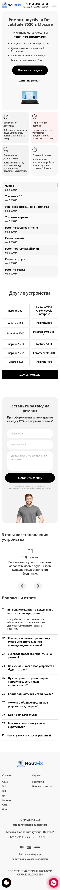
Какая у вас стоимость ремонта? (26, 735)
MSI (4, 786)
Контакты (38, 782)
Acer (4, 805)
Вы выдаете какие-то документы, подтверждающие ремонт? (27, 611)
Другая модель (30, 374)
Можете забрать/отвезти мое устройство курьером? (25, 704)
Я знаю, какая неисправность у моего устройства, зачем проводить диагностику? (26, 641)
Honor (6, 809)
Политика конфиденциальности (30, 858)
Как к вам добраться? (19, 714)
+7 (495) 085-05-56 (30, 820)
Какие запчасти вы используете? (27, 694)
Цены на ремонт (42, 786)
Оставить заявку (30, 478)
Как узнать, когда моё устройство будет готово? (28, 667)
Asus (5, 782)
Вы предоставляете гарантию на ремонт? (27, 655)
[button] (22, 586)
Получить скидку (30, 70)
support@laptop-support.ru (30, 825)
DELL (5, 791)
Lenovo (6, 800)
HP (3, 795)
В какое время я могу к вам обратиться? (23, 725)
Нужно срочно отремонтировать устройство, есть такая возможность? (27, 681)
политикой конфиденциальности (37, 488)
